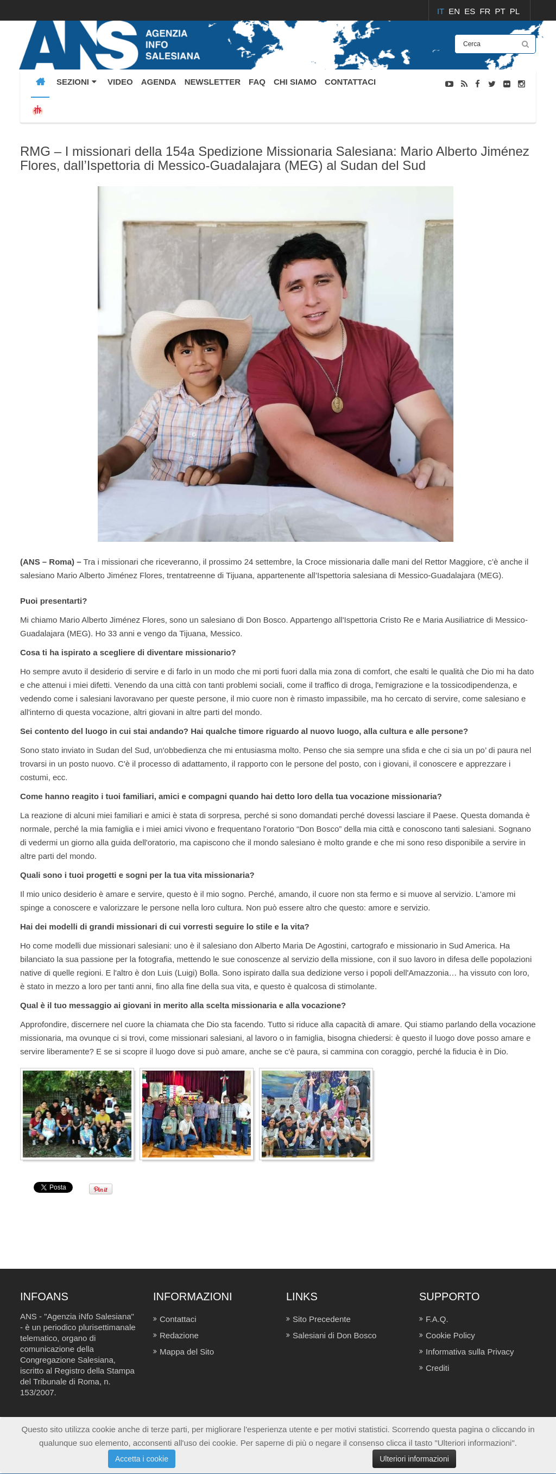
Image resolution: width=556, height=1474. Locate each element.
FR (485, 11)
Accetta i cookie (141, 1458)
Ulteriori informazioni (414, 1458)
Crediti (437, 1367)
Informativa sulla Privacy (470, 1351)
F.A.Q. (437, 1319)
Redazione (179, 1335)
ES (470, 11)
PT (501, 11)
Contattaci (178, 1319)
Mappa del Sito (187, 1351)
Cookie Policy (450, 1335)
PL (515, 11)
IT (441, 11)
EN (455, 11)
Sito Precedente (322, 1319)
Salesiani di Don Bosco (334, 1335)
